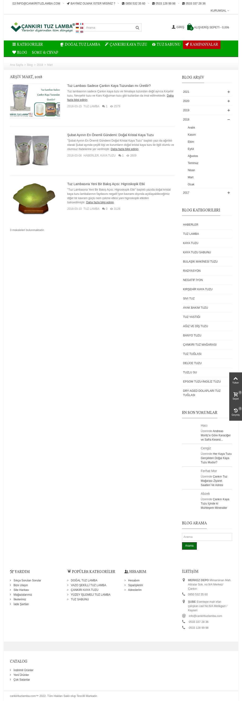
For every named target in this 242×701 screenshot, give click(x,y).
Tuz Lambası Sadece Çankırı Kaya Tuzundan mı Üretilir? (109, 86)
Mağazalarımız (22, 594)
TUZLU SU (190, 372)
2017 (186, 192)
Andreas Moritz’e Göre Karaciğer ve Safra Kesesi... (216, 435)
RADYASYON (192, 270)
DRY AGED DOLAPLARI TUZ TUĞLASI (202, 393)
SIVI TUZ (189, 298)
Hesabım (133, 580)
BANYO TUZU (192, 335)
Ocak (191, 184)
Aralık (191, 127)
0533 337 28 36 (193, 3)
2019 (186, 110)
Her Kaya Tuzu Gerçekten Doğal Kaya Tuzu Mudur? (216, 458)
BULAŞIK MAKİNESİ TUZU (200, 261)
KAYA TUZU (108, 155)
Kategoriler (27, 44)
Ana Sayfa (16, 65)
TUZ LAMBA (91, 106)
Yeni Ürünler (21, 675)
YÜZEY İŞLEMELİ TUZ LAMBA (90, 594)
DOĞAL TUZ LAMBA (80, 44)
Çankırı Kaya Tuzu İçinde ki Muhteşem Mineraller (215, 503)
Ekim (191, 141)
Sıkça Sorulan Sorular (27, 580)
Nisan (191, 170)
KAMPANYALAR (201, 44)
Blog (30, 65)
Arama (189, 545)
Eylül (191, 149)
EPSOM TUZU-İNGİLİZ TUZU (202, 381)
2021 (186, 92)
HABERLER (91, 155)
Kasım (192, 134)
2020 (186, 101)
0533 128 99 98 (163, 3)
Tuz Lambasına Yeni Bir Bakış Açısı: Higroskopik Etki (106, 184)
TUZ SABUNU (166, 44)
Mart (191, 177)
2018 (40, 65)
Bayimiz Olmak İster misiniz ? (91, 3)
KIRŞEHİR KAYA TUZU (198, 289)
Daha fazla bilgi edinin (124, 149)
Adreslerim (134, 590)
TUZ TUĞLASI (192, 354)
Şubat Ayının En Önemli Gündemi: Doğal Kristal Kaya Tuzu (110, 135)
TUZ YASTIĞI (191, 317)
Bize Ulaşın (20, 585)
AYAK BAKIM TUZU (195, 307)
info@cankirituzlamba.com (36, 3)
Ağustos (193, 156)
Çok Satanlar (21, 679)
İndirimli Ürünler (23, 670)
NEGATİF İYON (193, 280)
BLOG (19, 53)
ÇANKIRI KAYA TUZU (126, 44)
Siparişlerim (135, 585)
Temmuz (193, 163)
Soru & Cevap (45, 52)
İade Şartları (21, 604)
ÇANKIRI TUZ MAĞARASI (200, 344)
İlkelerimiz (19, 599)
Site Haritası (21, 590)
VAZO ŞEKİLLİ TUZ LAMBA (88, 585)
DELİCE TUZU (192, 363)
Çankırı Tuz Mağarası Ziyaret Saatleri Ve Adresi (214, 481)
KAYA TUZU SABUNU (197, 252)
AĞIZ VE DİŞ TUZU (195, 326)
